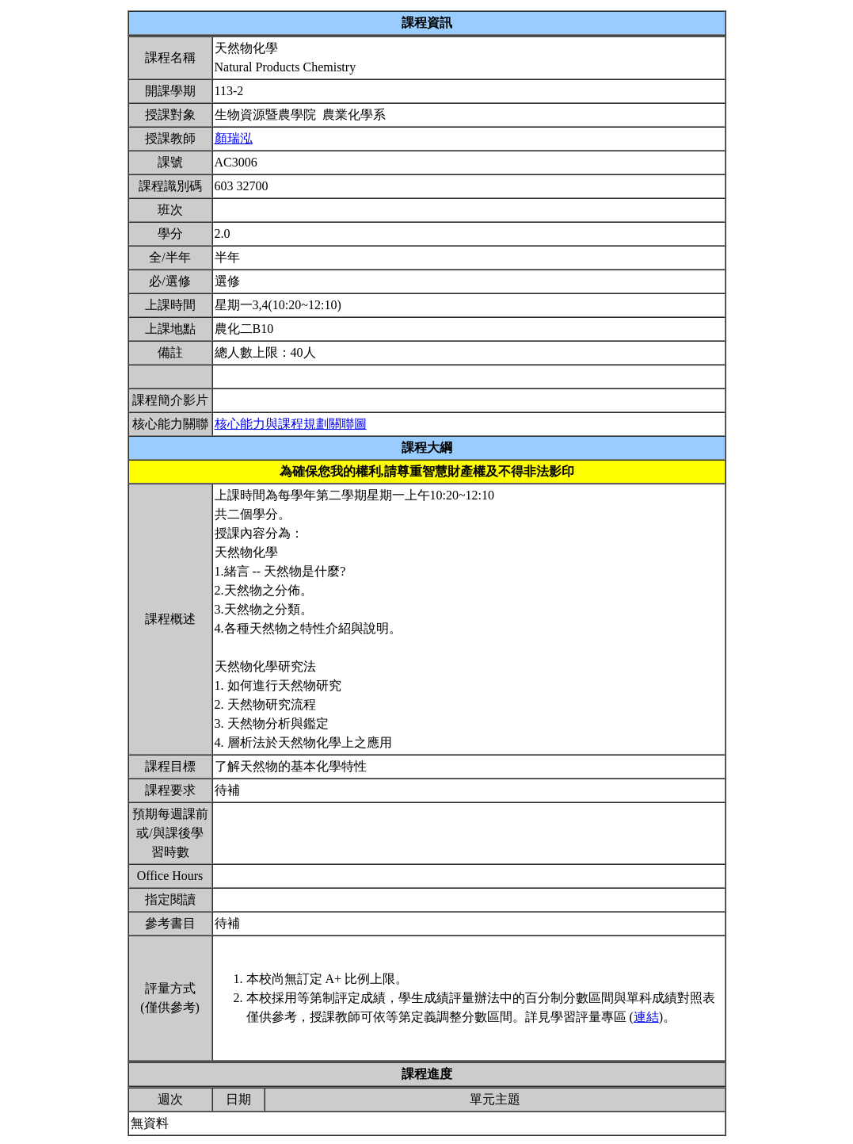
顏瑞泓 (234, 138)
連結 (646, 1016)
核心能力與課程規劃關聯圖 (291, 423)
